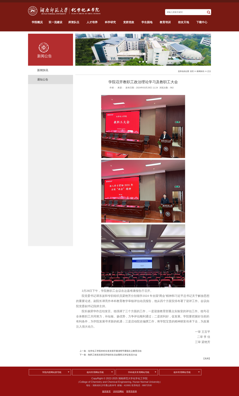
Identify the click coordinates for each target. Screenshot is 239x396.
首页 (192, 71)
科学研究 (110, 22)
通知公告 (42, 79)
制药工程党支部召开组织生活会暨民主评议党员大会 (112, 354)
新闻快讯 (42, 70)
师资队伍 (73, 22)
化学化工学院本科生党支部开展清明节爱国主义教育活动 (114, 351)
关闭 (207, 358)
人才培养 (92, 22)
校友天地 (183, 22)
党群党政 (128, 22)
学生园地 (146, 22)
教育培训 (165, 22)
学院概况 (37, 22)
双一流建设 (55, 22)
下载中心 (201, 22)
